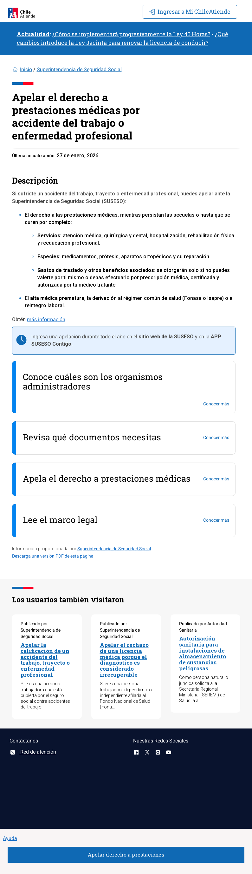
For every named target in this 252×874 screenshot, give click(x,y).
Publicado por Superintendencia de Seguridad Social (41, 630)
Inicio (26, 69)
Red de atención (33, 752)
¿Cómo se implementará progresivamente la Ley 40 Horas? (131, 34)
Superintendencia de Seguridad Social (79, 69)
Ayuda (10, 838)
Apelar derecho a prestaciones (126, 854)
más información (46, 319)
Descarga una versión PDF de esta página (53, 556)
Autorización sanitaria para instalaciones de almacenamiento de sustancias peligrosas (202, 653)
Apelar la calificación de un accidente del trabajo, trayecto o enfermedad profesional (45, 659)
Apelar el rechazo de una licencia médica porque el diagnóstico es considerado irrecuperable (124, 659)
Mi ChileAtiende (189, 11)
